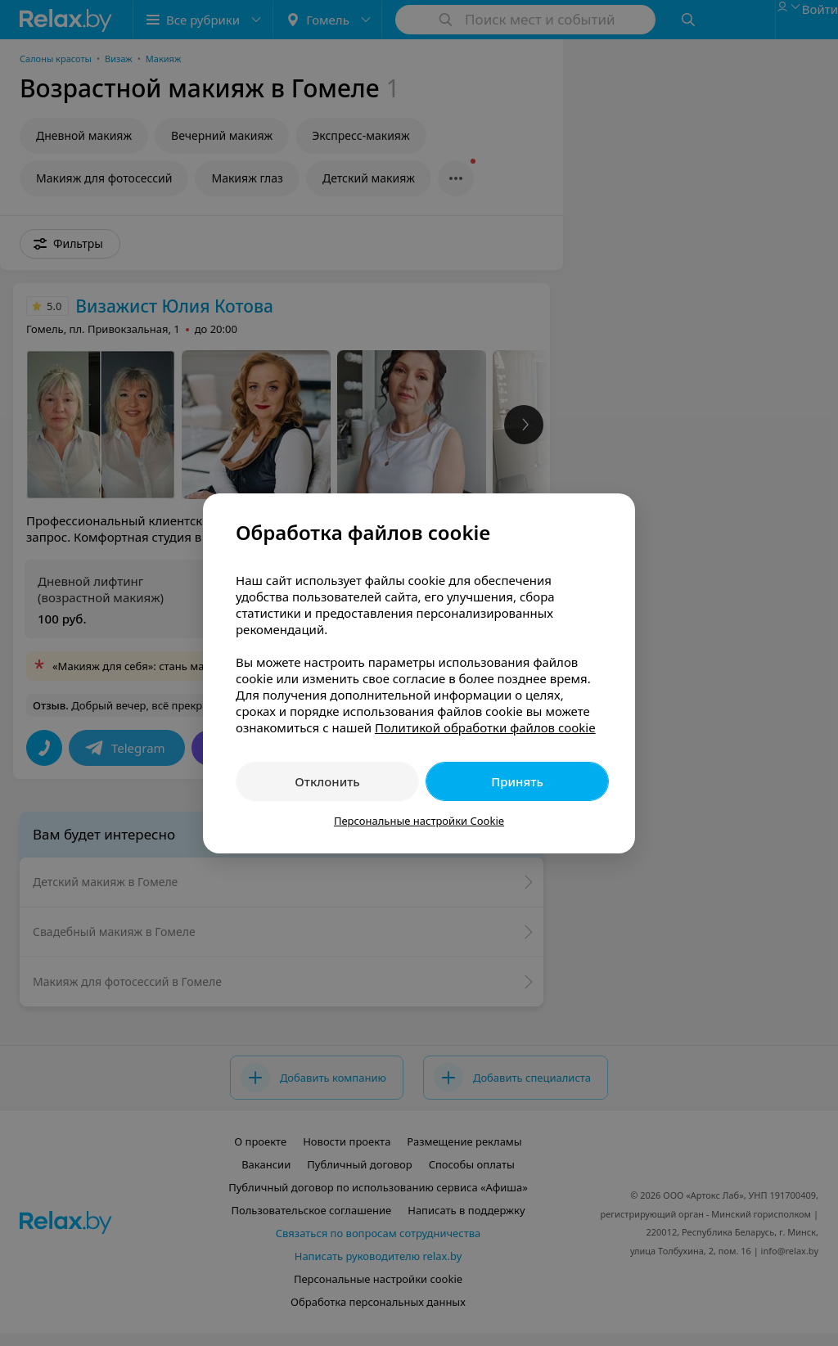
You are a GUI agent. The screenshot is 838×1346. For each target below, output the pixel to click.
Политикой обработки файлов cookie (485, 727)
